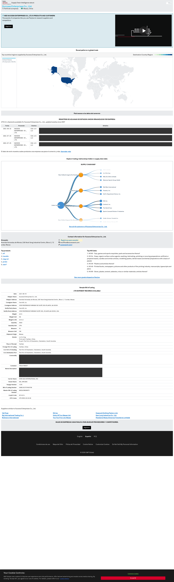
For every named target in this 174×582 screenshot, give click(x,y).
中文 (95, 436)
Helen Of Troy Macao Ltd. (62, 415)
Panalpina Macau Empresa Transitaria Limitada (113, 418)
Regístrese (9, 26)
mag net (6, 259)
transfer (6, 256)
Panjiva (6, 2)
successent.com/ (66, 245)
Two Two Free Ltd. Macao (62, 418)
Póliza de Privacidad (73, 444)
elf (4, 253)
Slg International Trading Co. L (13, 415)
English (79, 436)
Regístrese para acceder (69, 240)
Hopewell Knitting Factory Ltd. (107, 413)
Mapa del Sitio (58, 444)
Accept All (133, 579)
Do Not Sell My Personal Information (125, 444)
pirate (5, 262)
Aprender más (66, 151)
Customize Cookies (102, 444)
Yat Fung (5, 413)
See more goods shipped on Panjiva (87, 277)
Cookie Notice (88, 444)
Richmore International (10, 418)
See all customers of (88, 226)
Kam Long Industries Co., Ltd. (106, 415)
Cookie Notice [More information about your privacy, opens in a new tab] (64, 579)
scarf (4, 264)
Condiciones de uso (43, 444)
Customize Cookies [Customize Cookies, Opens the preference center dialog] (133, 574)
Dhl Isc (55, 413)
